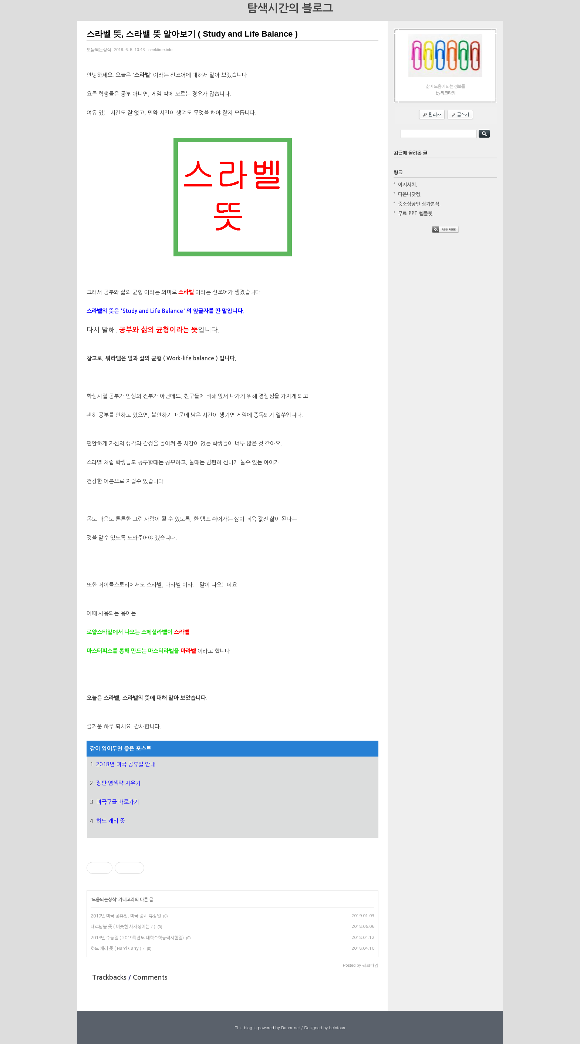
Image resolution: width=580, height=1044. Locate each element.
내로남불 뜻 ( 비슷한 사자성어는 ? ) (123, 927)
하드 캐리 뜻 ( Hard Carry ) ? (118, 948)
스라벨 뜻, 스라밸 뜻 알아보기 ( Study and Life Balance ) (192, 33)
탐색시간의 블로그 (290, 8)
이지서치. (407, 184)
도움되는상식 (104, 899)
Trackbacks (110, 977)
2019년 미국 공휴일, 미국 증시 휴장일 (126, 916)
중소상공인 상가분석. (419, 204)
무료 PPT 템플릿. (416, 213)
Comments (150, 977)
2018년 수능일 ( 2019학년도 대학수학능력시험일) (137, 938)
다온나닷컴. (409, 194)
